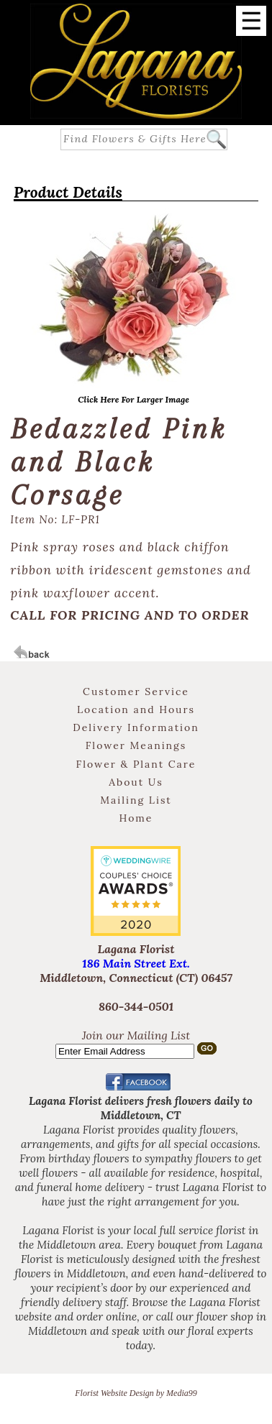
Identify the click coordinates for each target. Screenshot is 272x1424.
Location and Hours (136, 709)
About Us (136, 782)
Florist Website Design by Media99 (136, 1393)
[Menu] (251, 21)
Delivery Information (136, 727)
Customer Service (136, 691)
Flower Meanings (136, 745)
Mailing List (136, 800)
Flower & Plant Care (136, 764)
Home (136, 818)
